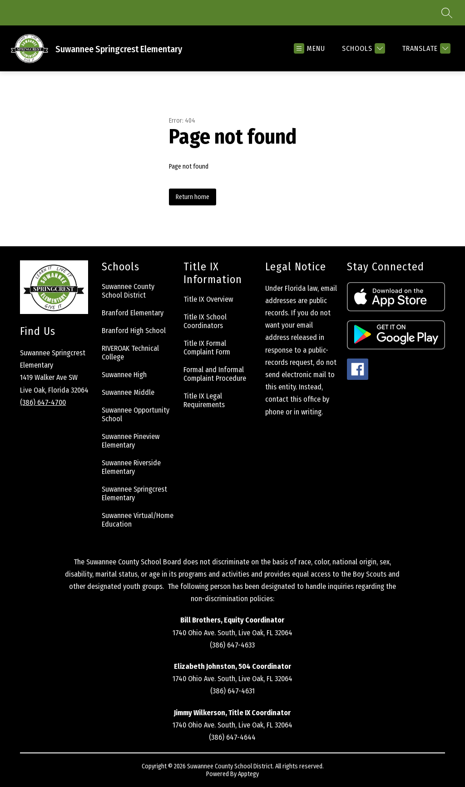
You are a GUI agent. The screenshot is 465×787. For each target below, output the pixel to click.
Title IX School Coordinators (205, 321)
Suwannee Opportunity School (135, 414)
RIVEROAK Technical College (130, 352)
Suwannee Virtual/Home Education (137, 519)
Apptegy (248, 774)
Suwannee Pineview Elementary (130, 440)
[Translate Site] (425, 48)
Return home (192, 197)
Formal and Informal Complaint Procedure (214, 374)
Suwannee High (124, 374)
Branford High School (134, 330)
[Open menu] (309, 48)
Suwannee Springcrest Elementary (134, 493)
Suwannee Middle (128, 392)
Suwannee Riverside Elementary (131, 467)
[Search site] (446, 12)
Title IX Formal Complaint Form (206, 347)
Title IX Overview (208, 299)
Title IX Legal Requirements (204, 400)
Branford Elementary (132, 313)
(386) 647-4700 (43, 402)
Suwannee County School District (128, 290)
